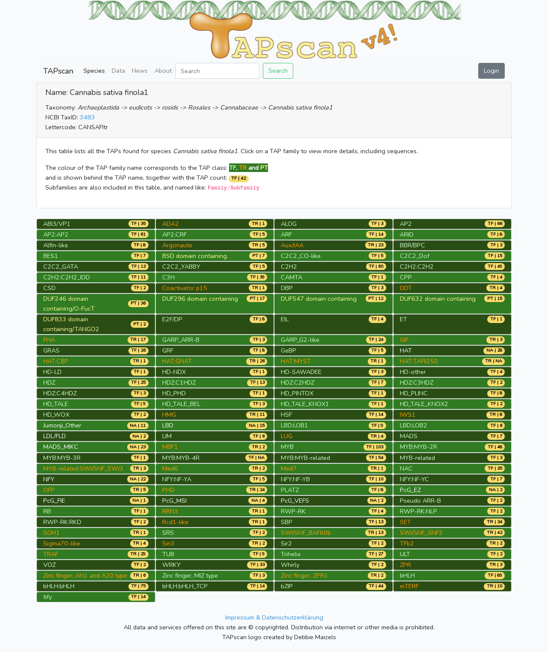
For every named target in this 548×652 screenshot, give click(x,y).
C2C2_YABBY (181, 266)
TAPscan (58, 71)
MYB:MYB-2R (418, 446)
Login (491, 70)
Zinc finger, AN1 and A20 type (85, 575)
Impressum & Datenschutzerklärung (274, 617)
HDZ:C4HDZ (60, 393)
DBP (287, 288)
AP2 (406, 223)
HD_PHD (174, 393)
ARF (286, 234)
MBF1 (170, 446)
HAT (406, 350)
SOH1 (51, 532)
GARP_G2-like (300, 339)
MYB (287, 446)
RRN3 (170, 511)
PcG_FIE (54, 500)
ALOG (289, 223)
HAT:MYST (296, 361)
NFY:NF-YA (176, 479)
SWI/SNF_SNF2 (421, 532)
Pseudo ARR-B (420, 500)
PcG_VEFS (295, 500)
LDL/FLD (54, 436)
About (163, 70)
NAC (406, 468)
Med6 (170, 468)
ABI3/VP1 (57, 223)
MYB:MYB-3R (61, 457)
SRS (168, 532)
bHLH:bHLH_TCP (185, 586)
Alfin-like (55, 245)
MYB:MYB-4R (181, 457)
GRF (167, 350)
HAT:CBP (55, 361)
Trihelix (291, 554)
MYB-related (417, 457)
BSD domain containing (194, 256)
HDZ (49, 382)
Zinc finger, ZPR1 (304, 575)
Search (278, 70)
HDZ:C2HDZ (297, 382)
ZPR (405, 564)
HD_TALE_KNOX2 (424, 404)
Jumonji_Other (62, 425)
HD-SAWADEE (301, 371)
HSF (286, 414)
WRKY (171, 564)
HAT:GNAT (177, 361)
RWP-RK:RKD (62, 522)
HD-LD (52, 371)
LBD (167, 425)
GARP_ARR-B (181, 339)
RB (47, 511)
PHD (168, 490)
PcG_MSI (174, 500)
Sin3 (168, 543)
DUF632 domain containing (438, 298)
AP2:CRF (174, 234)
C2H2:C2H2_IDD (66, 277)
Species (94, 70)
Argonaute (177, 245)
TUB (168, 554)
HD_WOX (56, 414)
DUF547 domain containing (319, 298)
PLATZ (290, 490)
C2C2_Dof (414, 256)
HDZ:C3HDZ (416, 382)
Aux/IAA (292, 245)
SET (405, 522)
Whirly (290, 564)
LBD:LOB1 (294, 425)
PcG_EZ (410, 490)
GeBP (288, 350)
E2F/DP (172, 319)
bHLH (407, 575)
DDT (406, 288)
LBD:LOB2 (413, 425)
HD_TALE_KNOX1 (305, 404)
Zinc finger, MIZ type (190, 575)
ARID (407, 234)
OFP (49, 490)
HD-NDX (174, 371)
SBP (286, 522)
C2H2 (289, 266)
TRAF (50, 554)
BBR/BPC (412, 245)
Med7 (289, 468)
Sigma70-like (61, 543)
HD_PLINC (414, 393)
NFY (48, 479)
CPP (406, 277)
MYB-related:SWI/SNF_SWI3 (83, 468)
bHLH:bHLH (58, 586)
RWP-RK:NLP (418, 511)
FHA (49, 339)
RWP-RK (293, 511)
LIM (167, 436)
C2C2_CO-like (301, 256)
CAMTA (291, 277)
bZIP (287, 586)
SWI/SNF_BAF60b (306, 532)
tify (47, 597)
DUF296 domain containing (200, 298)
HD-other (413, 371)
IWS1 (408, 414)
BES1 (50, 256)
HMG (169, 414)
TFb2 (407, 543)
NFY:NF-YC (414, 479)
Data (118, 70)
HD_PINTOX (297, 393)
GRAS (51, 350)
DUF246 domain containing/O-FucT (69, 303)
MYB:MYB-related (305, 457)
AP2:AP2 (55, 234)
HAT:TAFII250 (419, 361)
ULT (405, 554)
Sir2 (286, 543)
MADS (408, 436)
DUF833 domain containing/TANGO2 (71, 324)
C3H (168, 277)
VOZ (49, 564)
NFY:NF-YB (295, 479)
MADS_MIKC (60, 446)
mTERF (409, 586)
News (140, 70)
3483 (87, 117)
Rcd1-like (175, 522)
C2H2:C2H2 (417, 266)
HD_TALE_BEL (181, 404)
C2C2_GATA (60, 266)
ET (403, 319)
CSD (49, 288)
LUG (286, 436)
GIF (404, 339)
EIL (285, 319)
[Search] (217, 71)
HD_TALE (55, 404)
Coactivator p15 (184, 288)
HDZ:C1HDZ (179, 382)
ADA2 (170, 223)
